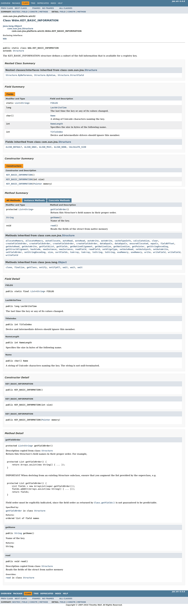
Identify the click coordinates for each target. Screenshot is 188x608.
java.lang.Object (12, 26)
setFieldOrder (14, 252)
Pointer (37, 184)
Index (53, 3)
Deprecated (43, 3)
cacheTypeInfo (123, 241)
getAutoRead (12, 246)
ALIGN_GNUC (30, 147)
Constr (33, 12)
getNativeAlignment (81, 246)
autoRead (68, 241)
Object (62, 262)
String (24, 103)
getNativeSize (103, 246)
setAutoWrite (160, 249)
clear (155, 241)
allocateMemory (14, 241)
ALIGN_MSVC (45, 147)
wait (65, 267)
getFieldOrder (59, 209)
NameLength (57, 124)
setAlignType (109, 249)
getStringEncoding (157, 246)
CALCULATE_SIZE (77, 147)
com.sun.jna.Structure (20, 28)
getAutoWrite (29, 246)
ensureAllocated (139, 243)
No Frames (48, 8)
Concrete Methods (59, 200)
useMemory (122, 252)
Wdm (5, 39)
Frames (36, 8)
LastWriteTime (59, 107)
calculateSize (141, 241)
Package (16, 3)
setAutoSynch (143, 249)
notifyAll (54, 267)
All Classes (65, 8)
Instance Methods (34, 200)
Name (53, 115)
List (17, 103)
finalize (19, 267)
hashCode (35, 249)
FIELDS (54, 103)
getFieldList (46, 246)
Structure (18, 51)
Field (24, 12)
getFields (62, 246)
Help (60, 3)
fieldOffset (167, 243)
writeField (159, 252)
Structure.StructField (71, 75)
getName (55, 217)
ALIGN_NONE (60, 147)
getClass (32, 267)
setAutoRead (126, 249)
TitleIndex (57, 132)
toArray (74, 252)
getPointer (138, 246)
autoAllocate (52, 241)
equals (154, 243)
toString (97, 252)
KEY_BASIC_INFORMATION (19, 175)
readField (80, 249)
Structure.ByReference (19, 75)
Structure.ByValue (44, 75)
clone (9, 267)
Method (43, 12)
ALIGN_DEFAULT (14, 147)
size (50, 252)
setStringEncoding (34, 252)
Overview (5, 3)
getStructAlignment (17, 249)
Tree (33, 3)
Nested (16, 12)
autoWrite (93, 241)
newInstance (50, 249)
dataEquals (106, 243)
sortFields (61, 252)
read (53, 225)
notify (43, 267)
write (147, 252)
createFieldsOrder (16, 243)
